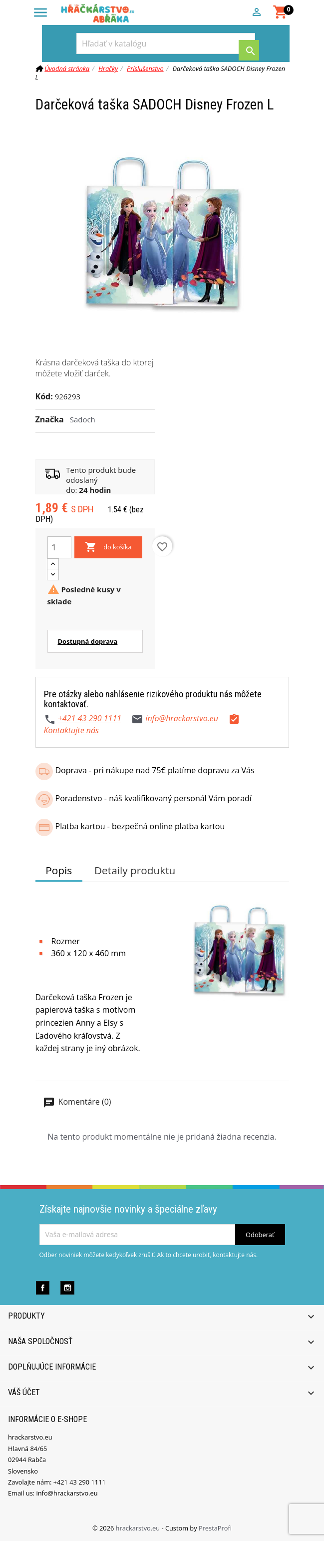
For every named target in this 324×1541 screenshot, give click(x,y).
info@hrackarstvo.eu (181, 718)
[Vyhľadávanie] (165, 43)
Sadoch (82, 419)
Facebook (42, 1288)
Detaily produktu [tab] (134, 870)
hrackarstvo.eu (139, 1528)
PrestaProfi (215, 1528)
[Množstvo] (59, 547)
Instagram (67, 1288)
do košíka (108, 547)
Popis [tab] (58, 870)
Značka (49, 419)
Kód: (44, 396)
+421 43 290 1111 (89, 718)
